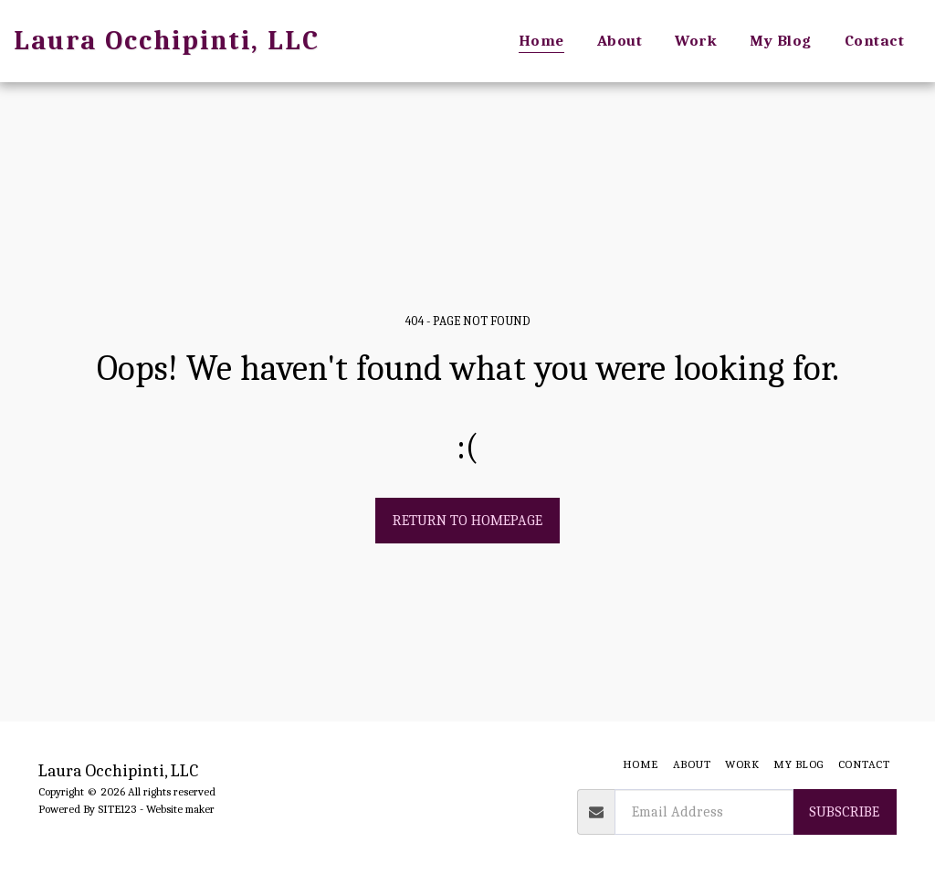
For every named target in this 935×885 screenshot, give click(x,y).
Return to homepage (467, 520)
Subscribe (844, 812)
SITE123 (117, 809)
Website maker (180, 809)
